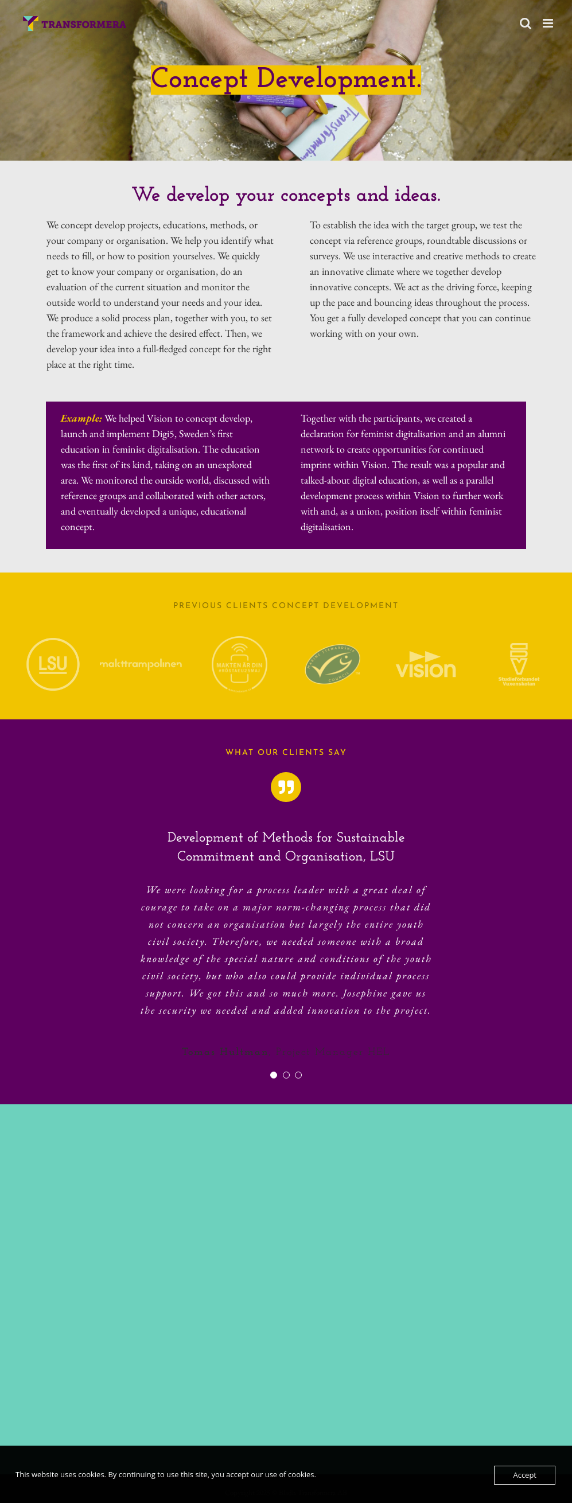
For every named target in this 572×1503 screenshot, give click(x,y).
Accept (524, 1475)
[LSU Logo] (53, 642)
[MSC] (332, 649)
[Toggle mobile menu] (549, 23)
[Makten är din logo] (239, 641)
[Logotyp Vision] (425, 656)
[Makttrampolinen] (141, 663)
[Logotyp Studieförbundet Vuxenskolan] (519, 648)
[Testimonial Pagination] (273, 1075)
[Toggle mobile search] (525, 23)
